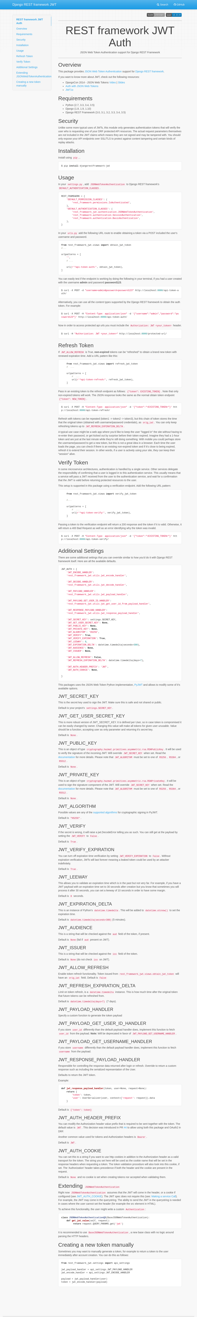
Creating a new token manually (28, 83)
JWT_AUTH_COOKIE (89, 1186)
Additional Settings (27, 67)
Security (21, 39)
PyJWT (138, 682)
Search (162, 4)
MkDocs (112, 1311)
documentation (66, 754)
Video (112, 82)
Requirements (24, 34)
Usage (20, 50)
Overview (21, 28)
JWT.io (69, 89)
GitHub (179, 4)
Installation (22, 45)
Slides (121, 82)
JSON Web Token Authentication (103, 71)
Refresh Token (24, 56)
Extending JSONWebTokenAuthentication (33, 74)
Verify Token (23, 61)
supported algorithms (105, 807)
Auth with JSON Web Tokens (82, 86)
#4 (125, 1118)
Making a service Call (163, 1186)
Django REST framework (149, 71)
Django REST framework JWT (34, 4)
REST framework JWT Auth (29, 21)
